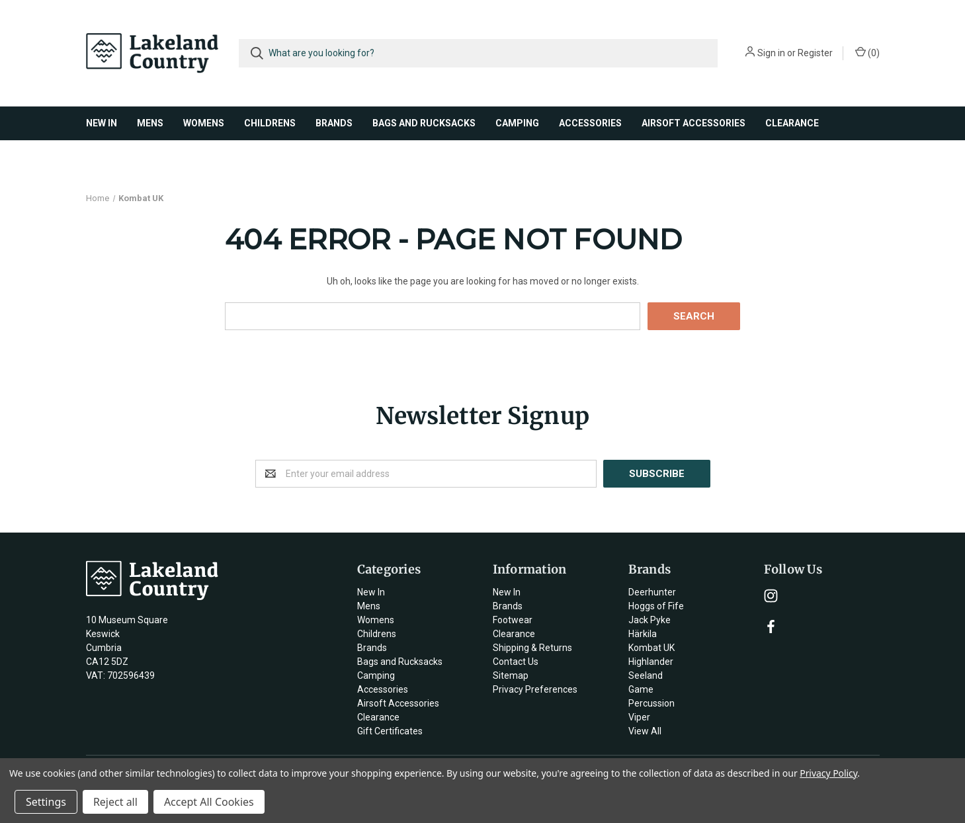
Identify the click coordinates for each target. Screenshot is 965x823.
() (867, 52)
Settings (46, 802)
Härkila (642, 633)
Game (640, 689)
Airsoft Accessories (693, 123)
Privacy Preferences (535, 689)
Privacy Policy (828, 773)
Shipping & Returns (532, 647)
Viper (639, 717)
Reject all (115, 802)
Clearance (792, 123)
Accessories (590, 123)
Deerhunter (652, 592)
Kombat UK (651, 647)
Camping (517, 123)
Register (815, 53)
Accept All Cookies (209, 802)
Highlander (650, 661)
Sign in (771, 53)
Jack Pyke (649, 620)
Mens (150, 123)
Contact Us (515, 661)
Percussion (651, 703)
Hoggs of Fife (656, 606)
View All (644, 731)
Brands (334, 123)
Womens (203, 123)
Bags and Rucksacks (424, 123)
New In (101, 123)
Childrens (270, 123)
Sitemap (510, 675)
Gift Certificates (390, 731)
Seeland (645, 675)
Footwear (512, 620)
